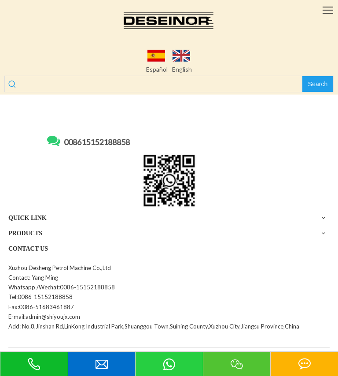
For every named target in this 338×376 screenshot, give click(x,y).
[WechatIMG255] (169, 180)
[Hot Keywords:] (317, 84)
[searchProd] (161, 84)
